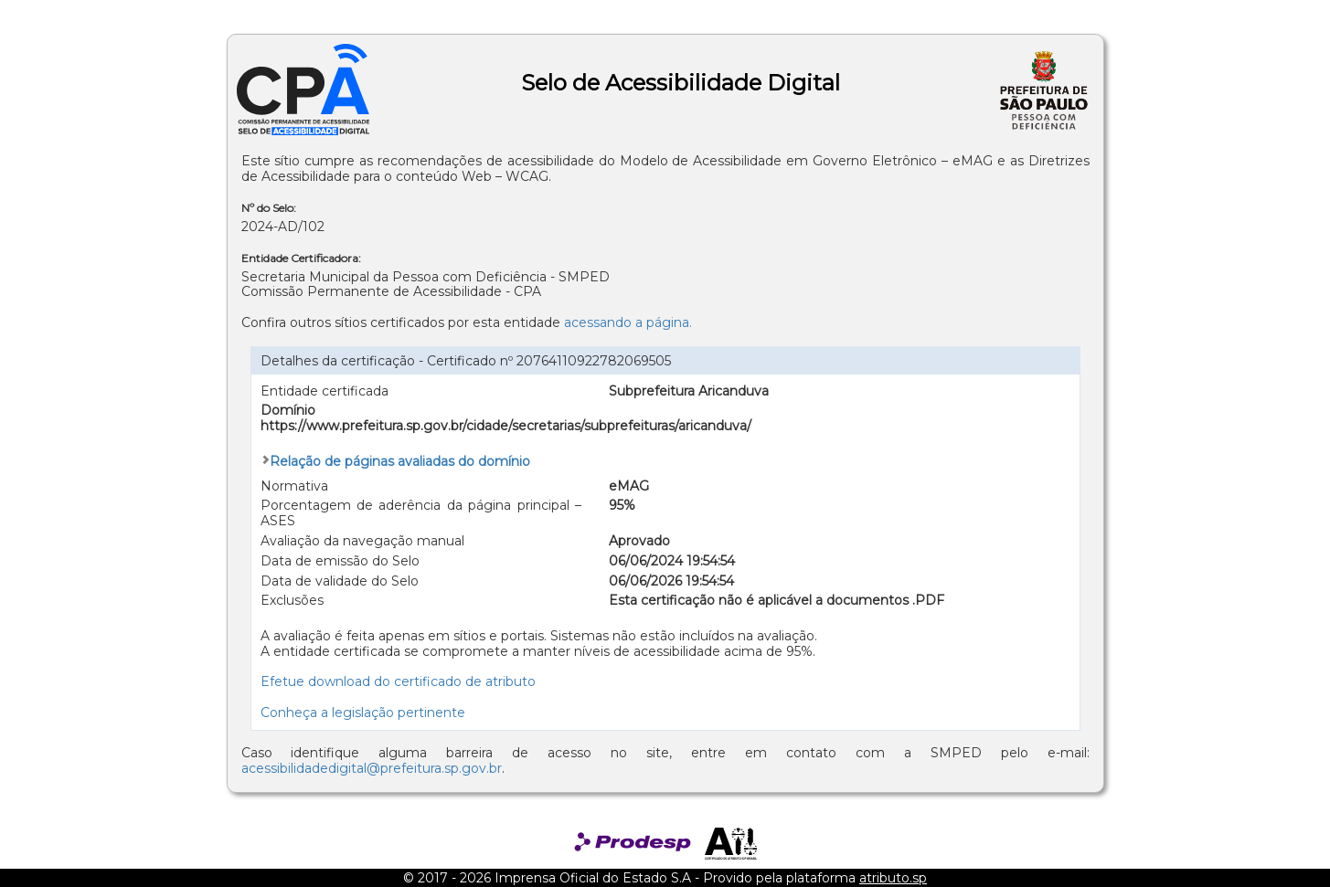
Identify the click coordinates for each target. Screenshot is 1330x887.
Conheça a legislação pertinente (363, 712)
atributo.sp (893, 878)
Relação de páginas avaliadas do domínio (400, 461)
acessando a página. (628, 322)
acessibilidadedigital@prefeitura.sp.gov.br (371, 768)
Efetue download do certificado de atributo (398, 681)
